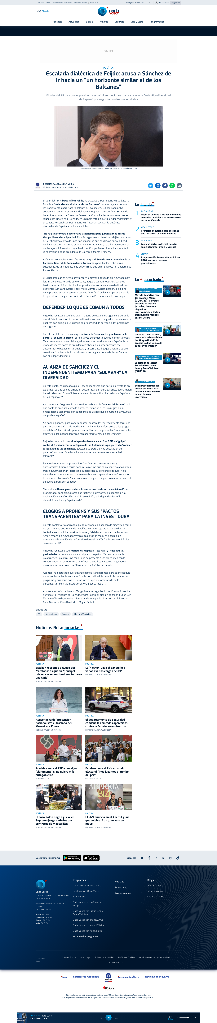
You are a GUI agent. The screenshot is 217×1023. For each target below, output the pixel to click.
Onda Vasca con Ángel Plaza (87, 941)
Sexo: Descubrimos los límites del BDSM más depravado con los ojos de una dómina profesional (147, 401)
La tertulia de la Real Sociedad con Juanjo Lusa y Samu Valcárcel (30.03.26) (147, 377)
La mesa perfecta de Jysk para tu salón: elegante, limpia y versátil (159, 256)
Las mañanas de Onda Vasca (87, 895)
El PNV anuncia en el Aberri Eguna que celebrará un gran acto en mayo (107, 830)
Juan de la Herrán (156, 895)
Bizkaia (89, 21)
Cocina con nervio (156, 906)
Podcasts (57, 21)
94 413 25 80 (45, 908)
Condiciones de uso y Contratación (154, 967)
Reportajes (121, 897)
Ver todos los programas (85, 946)
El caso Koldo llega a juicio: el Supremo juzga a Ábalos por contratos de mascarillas (55, 830)
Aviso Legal (85, 967)
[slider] (188, 1017)
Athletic (104, 21)
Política (40, 674)
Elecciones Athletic (80, 3)
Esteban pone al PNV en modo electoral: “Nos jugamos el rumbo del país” (107, 782)
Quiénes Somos (69, 967)
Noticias (119, 891)
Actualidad (74, 21)
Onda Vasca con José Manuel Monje (87, 914)
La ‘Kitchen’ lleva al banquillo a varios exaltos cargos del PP (105, 679)
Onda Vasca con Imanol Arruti (88, 929)
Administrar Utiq (116, 972)
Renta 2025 (94, 3)
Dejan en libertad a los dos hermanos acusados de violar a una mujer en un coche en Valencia (161, 227)
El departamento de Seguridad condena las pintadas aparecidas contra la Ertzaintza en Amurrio (106, 733)
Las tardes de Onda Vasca (86, 901)
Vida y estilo (147, 237)
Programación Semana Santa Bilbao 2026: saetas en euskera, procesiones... (160, 270)
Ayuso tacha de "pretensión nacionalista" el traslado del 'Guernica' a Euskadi (54, 733)
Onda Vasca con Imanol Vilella (88, 935)
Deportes (119, 21)
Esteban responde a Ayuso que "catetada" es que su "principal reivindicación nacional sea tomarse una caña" (59, 683)
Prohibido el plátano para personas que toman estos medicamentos (160, 242)
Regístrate (175, 3)
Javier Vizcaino (155, 901)
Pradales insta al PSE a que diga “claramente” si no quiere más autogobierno (56, 782)
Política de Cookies (126, 967)
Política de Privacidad (104, 967)
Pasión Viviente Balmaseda (62, 3)
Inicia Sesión (162, 2)
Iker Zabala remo (44, 3)
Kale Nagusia (79, 906)
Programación (157, 21)
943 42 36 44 (45, 919)
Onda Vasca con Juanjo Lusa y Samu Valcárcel (88, 923)
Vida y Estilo (137, 21)
